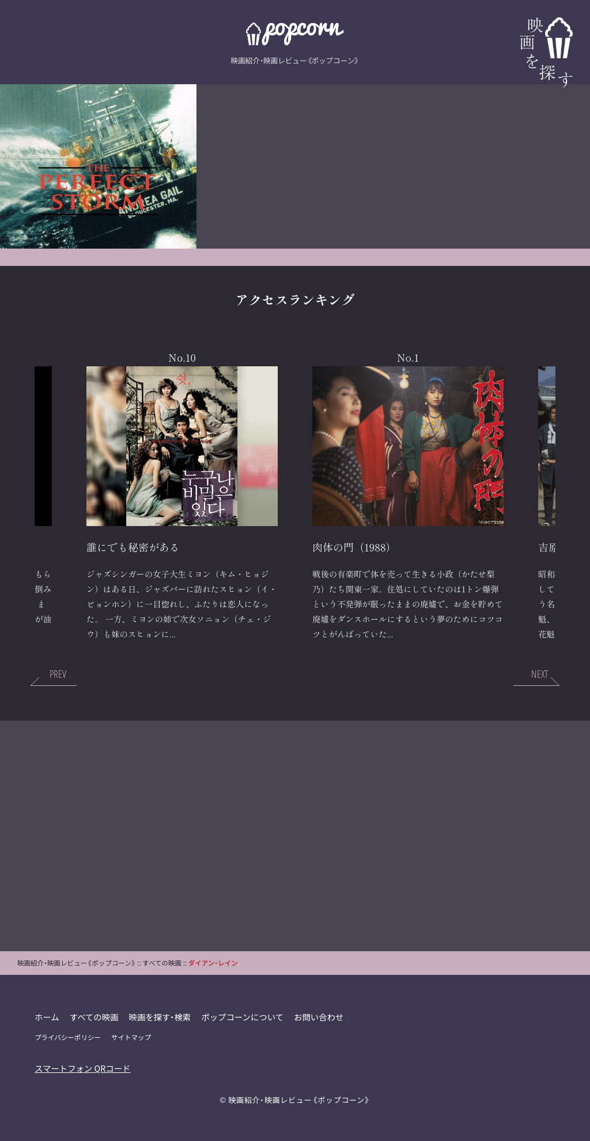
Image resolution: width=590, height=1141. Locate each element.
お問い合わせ (318, 1017)
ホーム (47, 1017)
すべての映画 (94, 1017)
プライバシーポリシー (68, 1037)
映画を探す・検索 (160, 1017)
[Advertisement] (295, 836)
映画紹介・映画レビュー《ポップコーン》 (299, 1099)
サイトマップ (131, 1037)
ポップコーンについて (242, 1017)
